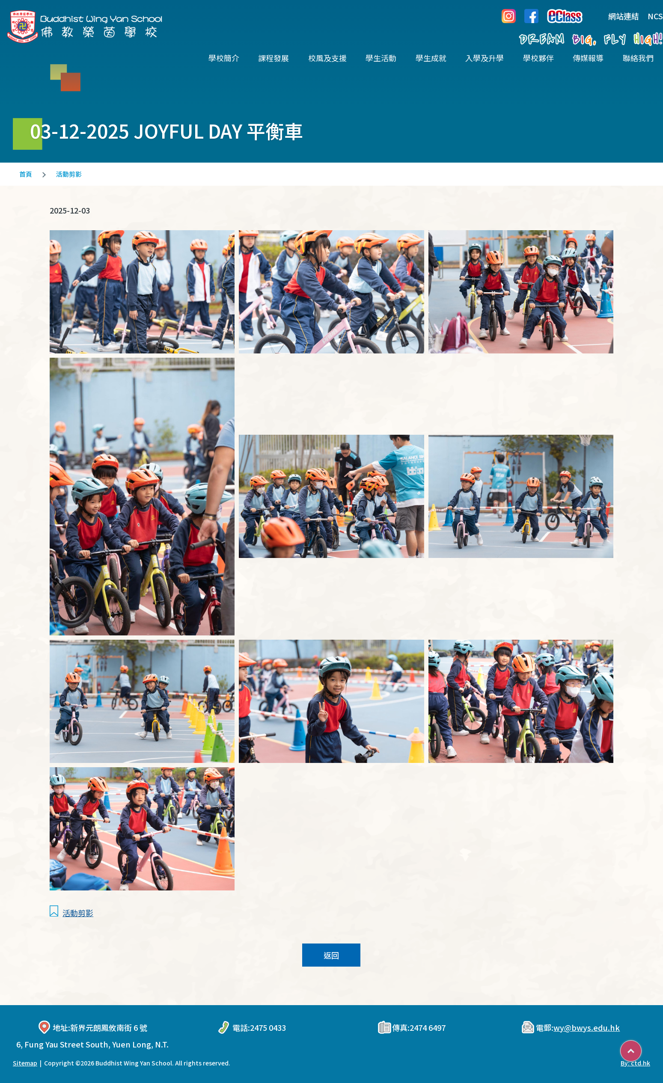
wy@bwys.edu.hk (586, 1027)
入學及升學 (484, 57)
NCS (655, 15)
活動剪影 (69, 173)
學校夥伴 (538, 57)
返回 (331, 955)
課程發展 (273, 57)
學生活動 (381, 57)
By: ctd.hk (635, 1063)
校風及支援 (327, 57)
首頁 (25, 173)
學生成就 (431, 57)
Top (641, 1048)
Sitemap (25, 1063)
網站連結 (617, 15)
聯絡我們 (638, 57)
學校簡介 (223, 57)
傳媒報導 (588, 57)
